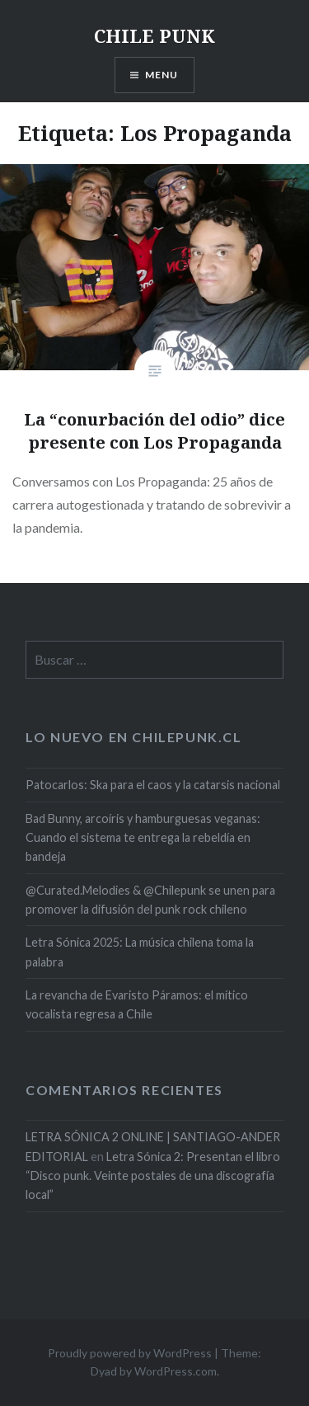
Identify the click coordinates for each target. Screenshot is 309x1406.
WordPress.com (175, 1371)
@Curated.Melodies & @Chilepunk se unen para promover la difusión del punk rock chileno (150, 899)
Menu (162, 74)
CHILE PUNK (154, 35)
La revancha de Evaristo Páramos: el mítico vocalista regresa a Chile (137, 1004)
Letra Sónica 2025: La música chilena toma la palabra (140, 951)
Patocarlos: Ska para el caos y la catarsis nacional (153, 785)
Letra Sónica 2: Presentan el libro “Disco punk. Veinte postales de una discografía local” (153, 1176)
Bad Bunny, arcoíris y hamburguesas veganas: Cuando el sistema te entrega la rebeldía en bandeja (143, 837)
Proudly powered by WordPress (130, 1353)
